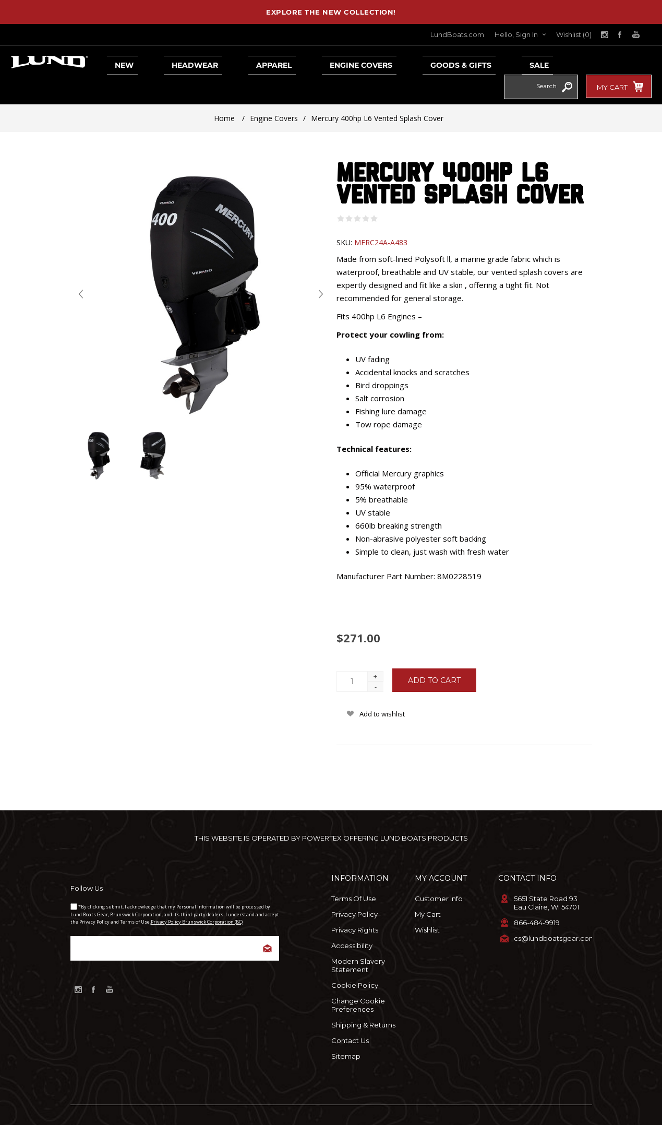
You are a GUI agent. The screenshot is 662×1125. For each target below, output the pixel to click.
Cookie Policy (354, 961)
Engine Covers (317, 62)
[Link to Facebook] (620, 34)
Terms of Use (353, 874)
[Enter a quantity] (352, 657)
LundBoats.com (457, 34)
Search (567, 63)
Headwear (175, 62)
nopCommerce (324, 1107)
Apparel (242, 62)
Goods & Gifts (405, 62)
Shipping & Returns (363, 1001)
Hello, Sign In (516, 34)
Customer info (439, 874)
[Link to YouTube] (636, 34)
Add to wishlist (382, 690)
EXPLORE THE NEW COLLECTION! (331, 12)
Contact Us (350, 1016)
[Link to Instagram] (604, 34)
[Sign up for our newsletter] (174, 924)
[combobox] (530, 61)
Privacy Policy (354, 890)
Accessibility (351, 921)
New (116, 62)
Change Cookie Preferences (358, 981)
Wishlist (427, 906)
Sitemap (345, 1032)
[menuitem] (373, 874)
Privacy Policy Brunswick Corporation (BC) (197, 897)
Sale (471, 62)
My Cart (428, 890)
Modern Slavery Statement (358, 941)
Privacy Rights (354, 906)
